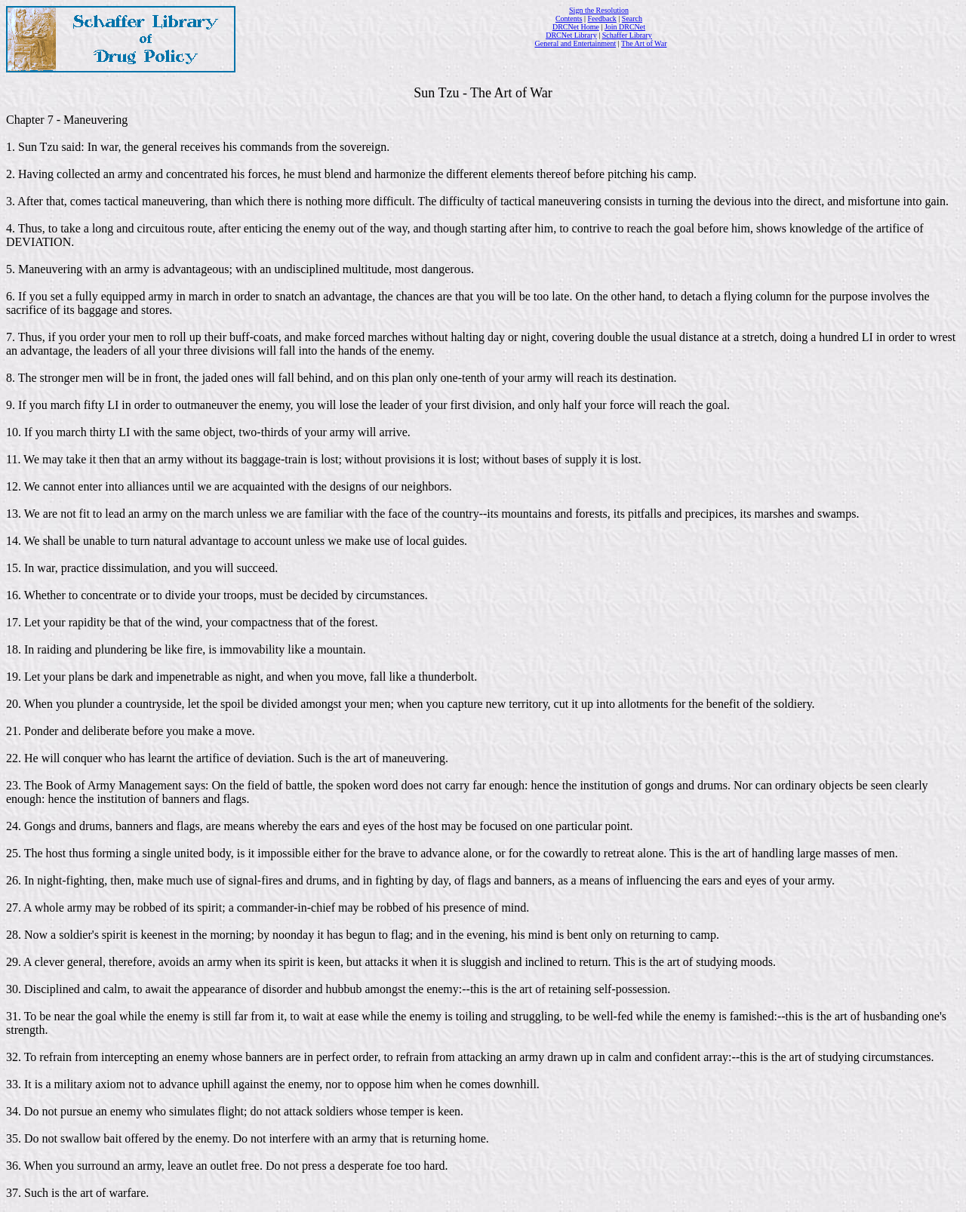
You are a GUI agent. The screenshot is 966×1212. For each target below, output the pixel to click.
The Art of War (643, 43)
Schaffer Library (627, 35)
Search (632, 18)
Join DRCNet (625, 27)
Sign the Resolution (599, 10)
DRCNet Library (571, 35)
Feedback (602, 18)
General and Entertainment (576, 43)
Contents (569, 18)
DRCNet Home (575, 27)
